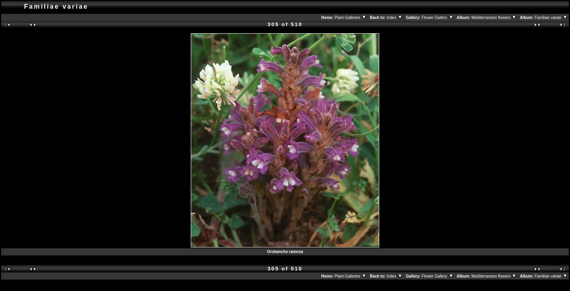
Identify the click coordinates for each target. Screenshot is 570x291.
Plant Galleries (350, 17)
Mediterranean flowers (494, 17)
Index (395, 17)
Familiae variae (551, 17)
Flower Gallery (437, 17)
